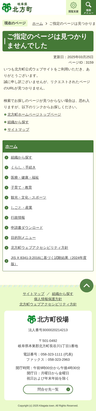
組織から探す (18, 122)
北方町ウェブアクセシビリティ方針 (48, 304)
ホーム (37, 23)
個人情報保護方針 (48, 299)
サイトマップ (18, 130)
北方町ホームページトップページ (34, 114)
